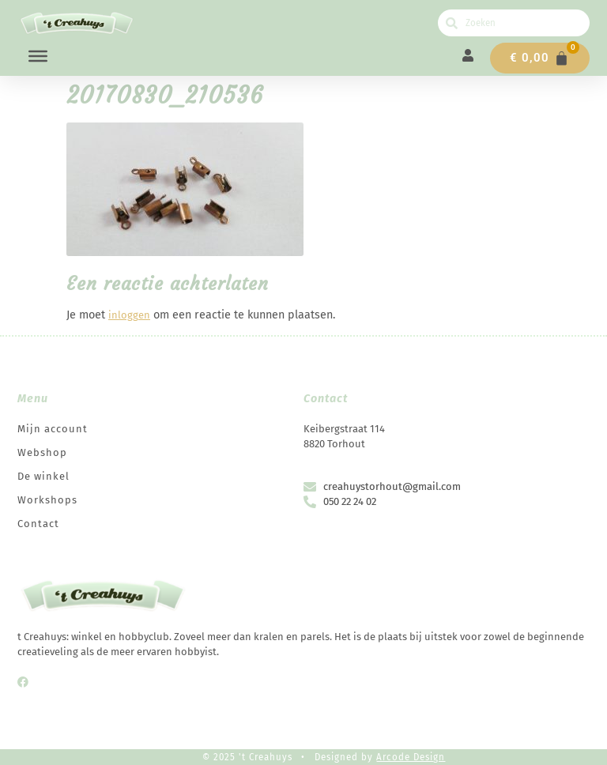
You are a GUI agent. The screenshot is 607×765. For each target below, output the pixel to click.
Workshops (47, 500)
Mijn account (52, 429)
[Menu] (37, 56)
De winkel (43, 476)
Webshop (42, 452)
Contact (38, 523)
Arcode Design (410, 757)
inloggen (129, 315)
